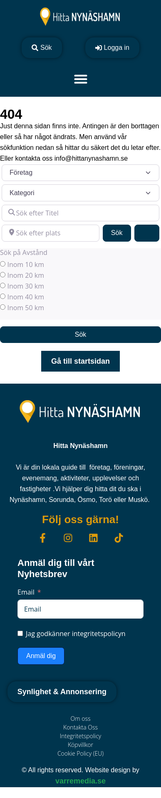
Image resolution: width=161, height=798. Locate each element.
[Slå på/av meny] (81, 79)
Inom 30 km (25, 286)
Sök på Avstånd (23, 252)
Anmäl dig (41, 655)
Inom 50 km (25, 307)
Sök (121, 232)
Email (26, 592)
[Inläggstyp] (80, 172)
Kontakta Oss (80, 727)
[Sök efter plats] (50, 233)
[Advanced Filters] (146, 233)
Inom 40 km (25, 297)
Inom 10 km (25, 264)
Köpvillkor (80, 745)
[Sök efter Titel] (80, 213)
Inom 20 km (25, 275)
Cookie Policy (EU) (80, 753)
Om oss (81, 718)
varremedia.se (80, 781)
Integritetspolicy (81, 736)
